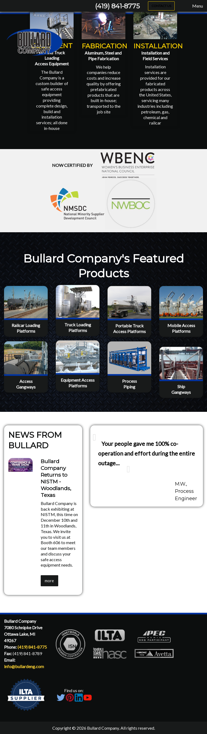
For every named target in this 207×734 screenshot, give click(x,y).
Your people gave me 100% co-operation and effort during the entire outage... (146, 453)
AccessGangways (26, 410)
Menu (195, 6)
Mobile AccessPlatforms (181, 356)
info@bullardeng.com (24, 666)
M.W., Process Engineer (186, 491)
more (49, 580)
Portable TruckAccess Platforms (129, 356)
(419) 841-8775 (117, 6)
